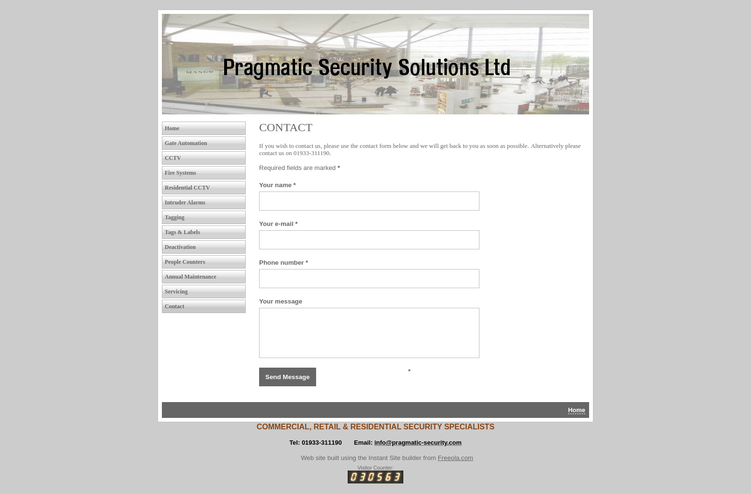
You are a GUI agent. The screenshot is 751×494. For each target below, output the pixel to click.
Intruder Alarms (185, 202)
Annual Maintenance (190, 276)
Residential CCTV (187, 187)
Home (172, 128)
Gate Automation (186, 143)
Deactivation (180, 247)
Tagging (174, 217)
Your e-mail (278, 223)
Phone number (283, 262)
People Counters (185, 261)
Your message (280, 301)
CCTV (173, 158)
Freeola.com (455, 457)
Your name (277, 185)
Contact (174, 306)
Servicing (176, 291)
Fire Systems (180, 172)
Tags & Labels (182, 232)
